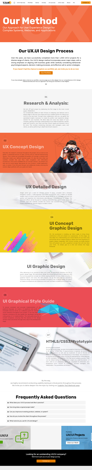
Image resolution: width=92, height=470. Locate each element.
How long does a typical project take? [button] (22, 407)
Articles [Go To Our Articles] (44, 2)
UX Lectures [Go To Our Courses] (52, 2)
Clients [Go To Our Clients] (37, 2)
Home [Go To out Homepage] (14, 2)
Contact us (46, 461)
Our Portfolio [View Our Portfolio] (46, 73)
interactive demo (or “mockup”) (67, 363)
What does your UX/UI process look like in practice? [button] (27, 402)
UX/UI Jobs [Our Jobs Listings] (61, 2)
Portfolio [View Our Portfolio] (30, 2)
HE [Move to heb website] (74, 2)
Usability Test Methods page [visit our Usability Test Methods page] (69, 387)
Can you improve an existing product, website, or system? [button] (29, 412)
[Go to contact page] (86, 2)
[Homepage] (7, 2)
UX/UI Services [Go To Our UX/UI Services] (21, 2)
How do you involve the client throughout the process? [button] (28, 416)
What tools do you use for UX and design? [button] (24, 421)
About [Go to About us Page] (68, 2)
